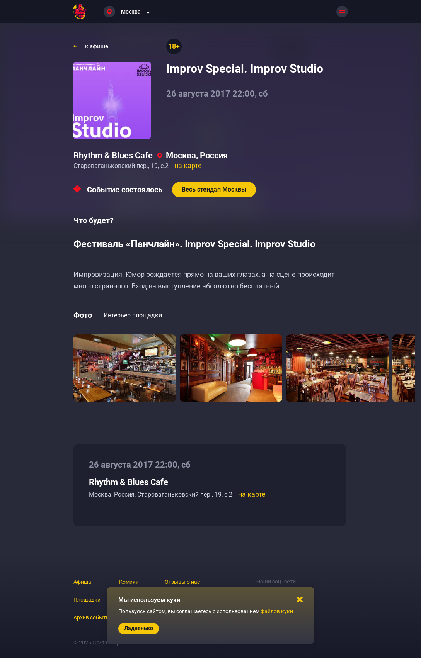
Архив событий (92, 617)
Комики (129, 582)
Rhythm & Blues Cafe (113, 155)
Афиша (82, 582)
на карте (188, 165)
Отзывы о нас (182, 582)
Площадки (87, 600)
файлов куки (277, 611)
